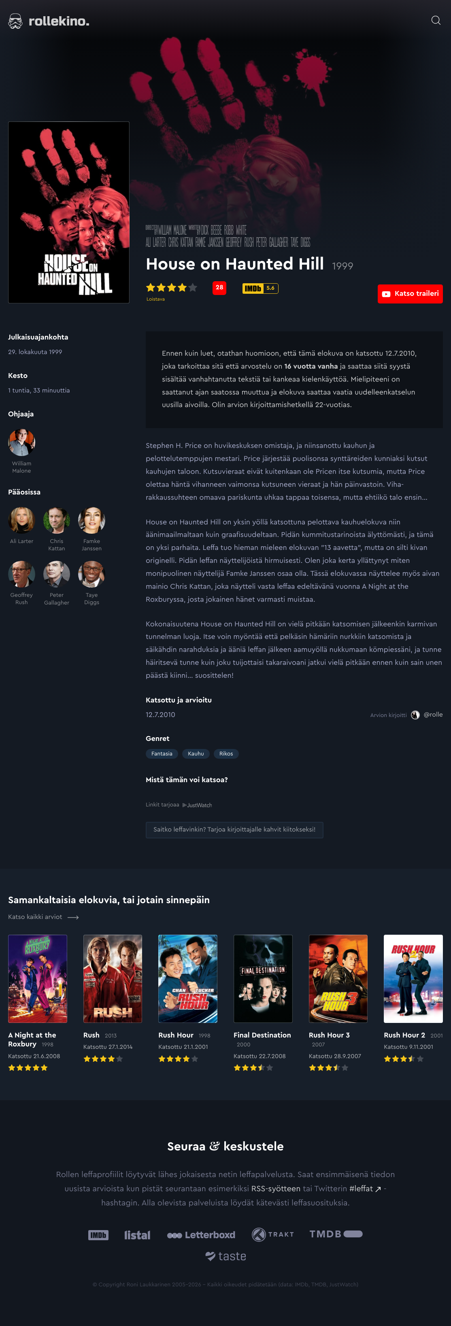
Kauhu (196, 754)
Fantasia (161, 754)
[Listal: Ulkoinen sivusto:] (135, 1234)
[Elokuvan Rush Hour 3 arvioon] (338, 1004)
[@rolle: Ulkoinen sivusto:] (427, 715)
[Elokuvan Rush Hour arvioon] (187, 999)
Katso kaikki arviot (43, 917)
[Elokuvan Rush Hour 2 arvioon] (413, 999)
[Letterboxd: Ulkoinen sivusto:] (201, 1234)
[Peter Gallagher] (56, 584)
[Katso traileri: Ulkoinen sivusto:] (410, 287)
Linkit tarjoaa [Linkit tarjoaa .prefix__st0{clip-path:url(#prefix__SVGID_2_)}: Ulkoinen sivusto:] (179, 804)
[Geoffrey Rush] (21, 584)
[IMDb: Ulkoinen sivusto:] (98, 1234)
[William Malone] (21, 452)
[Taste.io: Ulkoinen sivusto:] (225, 1257)
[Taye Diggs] (91, 584)
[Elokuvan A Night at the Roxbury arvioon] (37, 1004)
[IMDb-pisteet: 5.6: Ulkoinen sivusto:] (261, 288)
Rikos (226, 754)
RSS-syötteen (276, 1188)
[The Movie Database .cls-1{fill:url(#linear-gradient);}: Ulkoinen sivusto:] (336, 1234)
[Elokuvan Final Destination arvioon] (263, 1004)
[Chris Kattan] (56, 530)
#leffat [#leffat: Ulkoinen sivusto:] (361, 1188)
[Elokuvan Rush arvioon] (113, 999)
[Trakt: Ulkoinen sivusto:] (275, 1234)
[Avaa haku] (436, 16)
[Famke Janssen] (91, 530)
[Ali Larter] (21, 530)
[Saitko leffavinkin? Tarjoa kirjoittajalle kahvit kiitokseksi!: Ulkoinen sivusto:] (234, 829)
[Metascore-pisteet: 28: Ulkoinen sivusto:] (219, 288)
